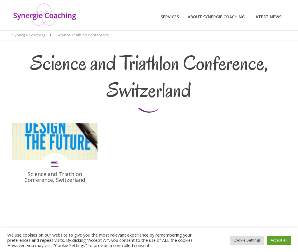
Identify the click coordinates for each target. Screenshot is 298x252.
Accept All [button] (279, 240)
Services (170, 16)
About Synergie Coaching (216, 16)
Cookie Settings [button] (247, 240)
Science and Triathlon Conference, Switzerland (54, 158)
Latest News (267, 16)
